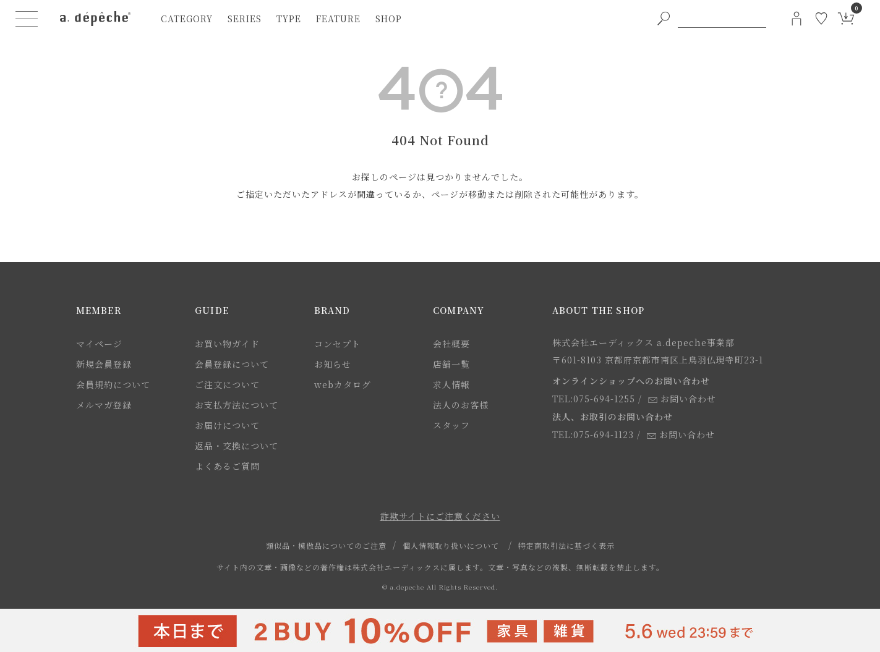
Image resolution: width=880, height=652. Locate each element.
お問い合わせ (682, 398)
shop (388, 18)
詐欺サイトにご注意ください (440, 516)
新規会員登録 (104, 364)
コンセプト (337, 343)
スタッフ (451, 425)
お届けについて (227, 425)
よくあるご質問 (227, 466)
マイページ (99, 343)
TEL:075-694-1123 (593, 434)
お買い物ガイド (227, 343)
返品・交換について (236, 445)
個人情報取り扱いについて (451, 545)
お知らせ (332, 364)
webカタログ (342, 384)
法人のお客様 (461, 405)
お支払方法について (236, 405)
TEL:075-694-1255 (593, 398)
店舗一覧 (451, 364)
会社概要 (451, 343)
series (245, 18)
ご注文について (227, 384)
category (187, 18)
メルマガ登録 (104, 405)
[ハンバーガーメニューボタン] (26, 18)
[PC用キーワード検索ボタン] (663, 18)
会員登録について (232, 364)
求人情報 (451, 384)
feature (338, 18)
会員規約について (113, 384)
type (288, 18)
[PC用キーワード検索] (722, 18)
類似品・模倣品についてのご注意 (326, 545)
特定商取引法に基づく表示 (566, 545)
